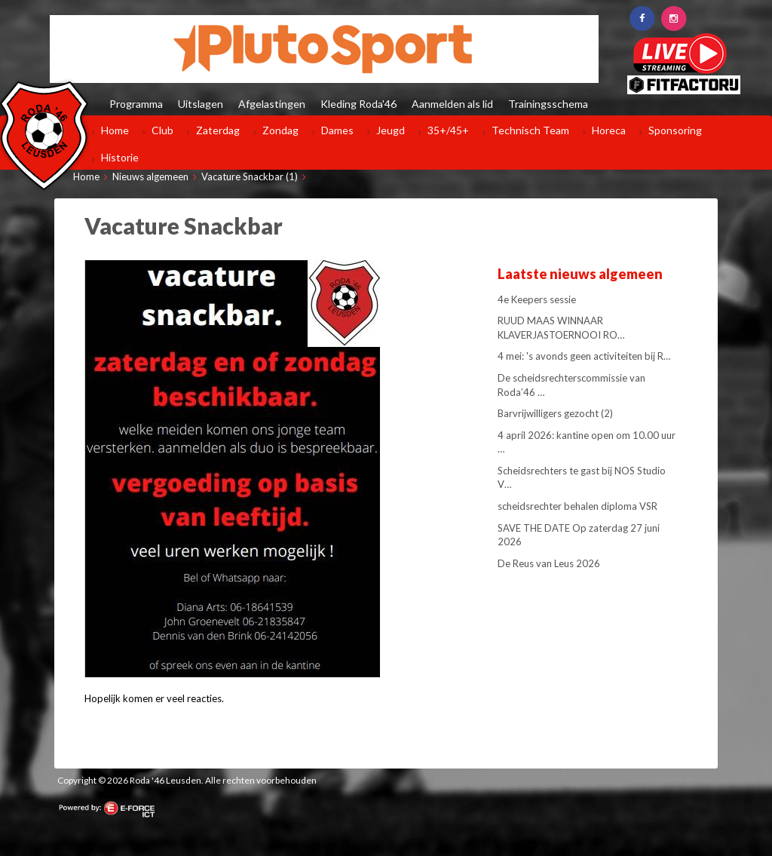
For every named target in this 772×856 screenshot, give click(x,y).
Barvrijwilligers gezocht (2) (555, 413)
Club (162, 130)
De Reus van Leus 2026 (549, 563)
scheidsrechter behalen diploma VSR (577, 506)
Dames (337, 130)
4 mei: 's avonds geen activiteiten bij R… (584, 356)
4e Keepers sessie (537, 299)
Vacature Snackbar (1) (249, 176)
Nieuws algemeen (150, 176)
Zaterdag (218, 130)
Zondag (280, 130)
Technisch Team (530, 130)
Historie (120, 157)
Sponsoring (675, 130)
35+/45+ (448, 130)
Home (115, 130)
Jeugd (390, 130)
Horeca (609, 130)
